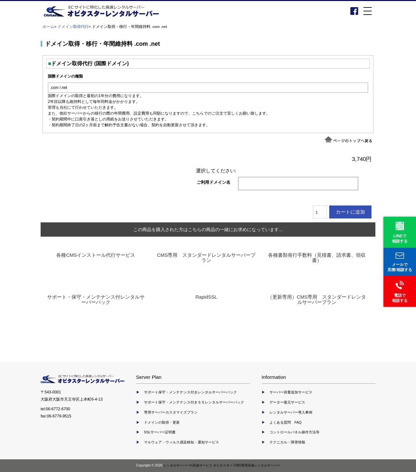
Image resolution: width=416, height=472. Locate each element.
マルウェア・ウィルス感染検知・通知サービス (181, 442)
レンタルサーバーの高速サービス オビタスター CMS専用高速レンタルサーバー (221, 465)
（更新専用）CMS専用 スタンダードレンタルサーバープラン (316, 299)
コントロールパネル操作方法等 (294, 432)
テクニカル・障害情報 (287, 442)
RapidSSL (206, 297)
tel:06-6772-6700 (55, 409)
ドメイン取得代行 (73, 26)
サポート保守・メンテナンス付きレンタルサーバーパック (190, 392)
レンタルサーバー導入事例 (290, 412)
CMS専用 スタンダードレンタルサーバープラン (206, 258)
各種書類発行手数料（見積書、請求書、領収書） (317, 258)
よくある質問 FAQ (285, 422)
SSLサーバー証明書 (160, 432)
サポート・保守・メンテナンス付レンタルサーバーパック (96, 299)
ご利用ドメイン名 (213, 182)
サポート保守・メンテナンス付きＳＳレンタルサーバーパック (194, 402)
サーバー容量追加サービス (290, 392)
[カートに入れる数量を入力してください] (320, 211)
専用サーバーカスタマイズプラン (171, 412)
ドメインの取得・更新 (162, 422)
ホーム (48, 26)
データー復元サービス (287, 402)
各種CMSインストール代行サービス (95, 255)
